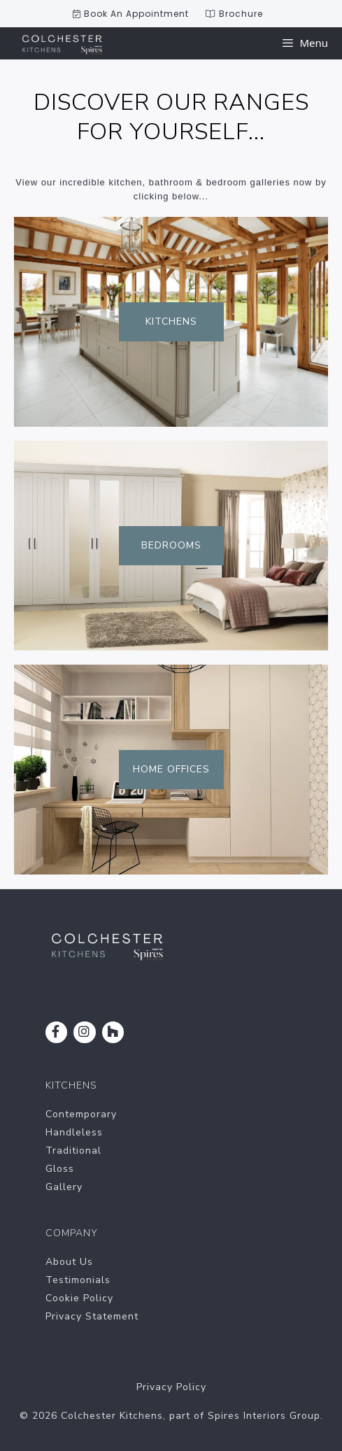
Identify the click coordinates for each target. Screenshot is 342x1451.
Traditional (73, 1150)
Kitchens (171, 321)
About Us (69, 1261)
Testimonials (78, 1280)
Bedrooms (171, 545)
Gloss (59, 1168)
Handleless (74, 1132)
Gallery (64, 1187)
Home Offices (171, 769)
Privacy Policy (171, 1387)
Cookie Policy (79, 1298)
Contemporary (81, 1114)
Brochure (234, 14)
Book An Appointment (131, 14)
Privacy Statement (91, 1316)
